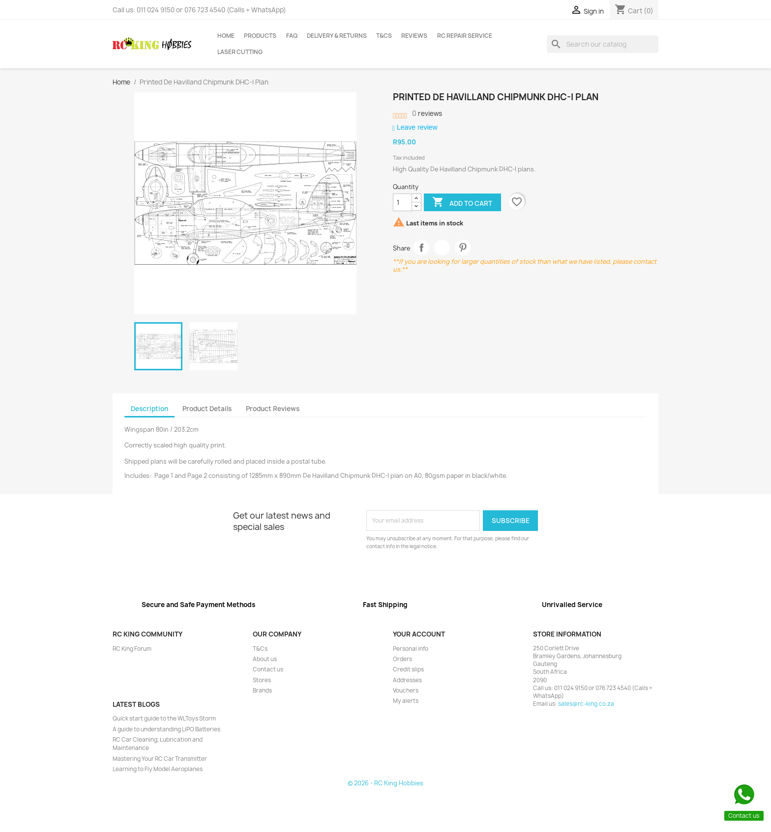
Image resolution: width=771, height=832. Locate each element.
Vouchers (405, 690)
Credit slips (408, 669)
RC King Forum (132, 649)
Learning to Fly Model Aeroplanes (158, 769)
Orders (402, 659)
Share (422, 248)
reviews (427, 113)
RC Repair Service (464, 36)
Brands (262, 690)
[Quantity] (402, 202)
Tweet (442, 248)
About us (265, 659)
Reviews (414, 36)
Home (226, 36)
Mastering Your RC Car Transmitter (160, 759)
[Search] (602, 44)
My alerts (405, 701)
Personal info (410, 649)
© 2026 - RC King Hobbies (385, 783)
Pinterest (463, 248)
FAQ (291, 36)
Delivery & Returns (337, 36)
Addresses (407, 680)
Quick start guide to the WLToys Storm (164, 718)
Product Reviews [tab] (272, 408)
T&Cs (384, 36)
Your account (419, 634)
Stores (262, 680)
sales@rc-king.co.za (586, 704)
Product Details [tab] (207, 408)
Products (260, 36)
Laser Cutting (240, 52)
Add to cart (462, 203)
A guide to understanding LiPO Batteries (166, 729)
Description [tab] (149, 408)
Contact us (268, 669)
